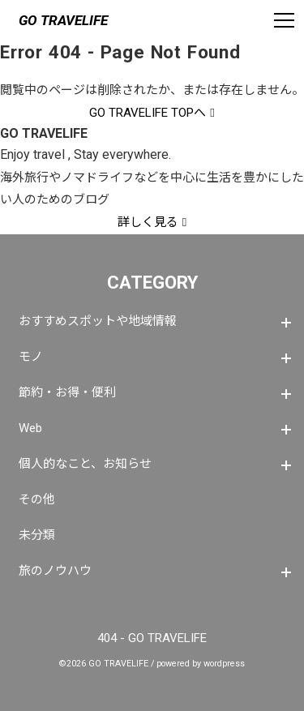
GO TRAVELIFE (63, 20)
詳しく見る (148, 222)
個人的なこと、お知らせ (85, 463)
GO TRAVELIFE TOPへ (147, 112)
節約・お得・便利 (67, 392)
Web (30, 428)
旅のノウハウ (55, 570)
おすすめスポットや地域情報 (98, 321)
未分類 (37, 535)
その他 (37, 499)
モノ (31, 356)
